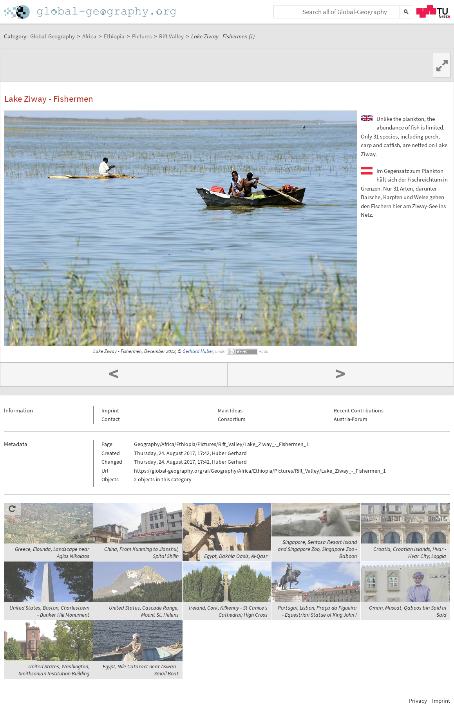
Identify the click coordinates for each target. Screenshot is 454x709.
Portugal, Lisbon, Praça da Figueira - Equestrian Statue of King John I (317, 611)
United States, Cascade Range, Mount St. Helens (144, 611)
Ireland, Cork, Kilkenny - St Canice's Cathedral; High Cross (228, 611)
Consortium (232, 419)
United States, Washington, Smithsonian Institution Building (53, 670)
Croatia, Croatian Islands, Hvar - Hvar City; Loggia (409, 552)
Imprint (110, 410)
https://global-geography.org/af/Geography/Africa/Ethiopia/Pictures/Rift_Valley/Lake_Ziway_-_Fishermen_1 (260, 470)
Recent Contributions (358, 410)
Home (91, 12)
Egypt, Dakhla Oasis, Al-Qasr (236, 556)
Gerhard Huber (198, 351)
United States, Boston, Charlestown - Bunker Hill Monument (49, 611)
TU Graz (433, 11)
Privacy (418, 700)
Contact (110, 419)
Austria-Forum (350, 419)
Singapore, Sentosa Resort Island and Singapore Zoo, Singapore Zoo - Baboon (317, 549)
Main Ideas (230, 410)
